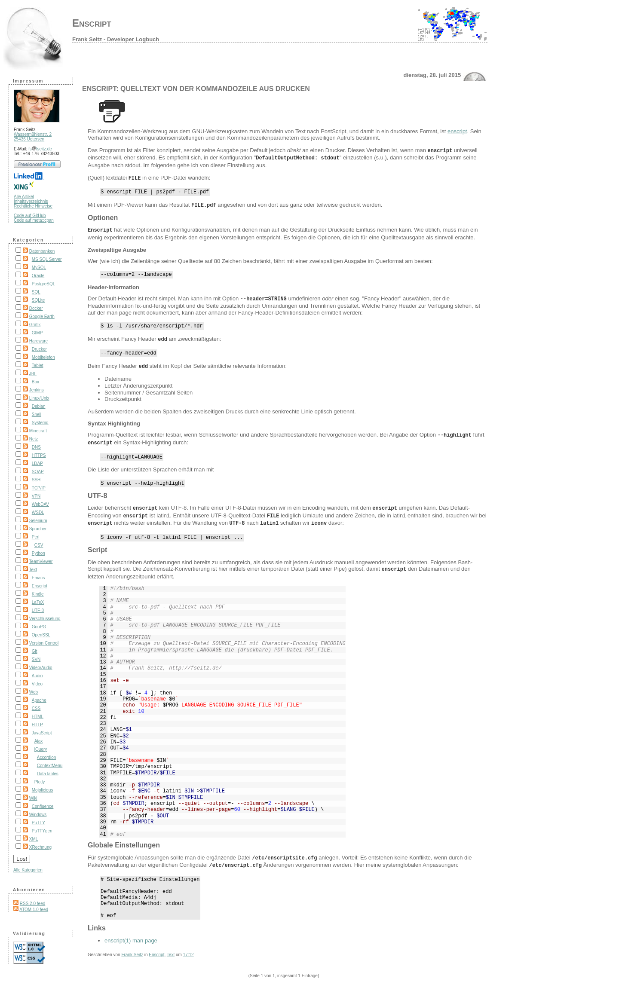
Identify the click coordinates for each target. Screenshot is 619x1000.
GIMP (37, 332)
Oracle (38, 275)
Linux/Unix (39, 398)
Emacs (38, 577)
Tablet (37, 365)
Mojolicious (42, 790)
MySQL (39, 267)
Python (38, 553)
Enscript (91, 23)
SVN (36, 659)
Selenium (38, 520)
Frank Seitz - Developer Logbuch (115, 39)
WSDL (38, 512)
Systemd (40, 422)
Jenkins (36, 390)
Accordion (46, 757)
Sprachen (38, 528)
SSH (36, 479)
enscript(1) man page (130, 945)
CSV (38, 545)
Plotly (39, 782)
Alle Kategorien (28, 870)
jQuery (40, 749)
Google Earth (42, 316)
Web (33, 692)
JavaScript (42, 733)
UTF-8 (38, 610)
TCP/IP (39, 488)
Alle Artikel (24, 196)
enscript (457, 131)
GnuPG (39, 626)
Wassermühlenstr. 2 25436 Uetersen (33, 136)
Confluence (43, 806)
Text (33, 569)
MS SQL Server (47, 259)
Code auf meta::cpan (34, 220)
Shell (36, 414)
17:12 (188, 959)
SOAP (38, 471)
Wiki (33, 798)
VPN (36, 496)
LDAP (37, 463)
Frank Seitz (132, 959)
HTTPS (39, 455)
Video (37, 684)
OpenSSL (41, 635)
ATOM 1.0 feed (33, 909)
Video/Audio (40, 667)
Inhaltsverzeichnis (31, 201)
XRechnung (40, 847)
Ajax (38, 741)
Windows (38, 814)
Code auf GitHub (30, 215)
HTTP (37, 724)
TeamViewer (41, 561)
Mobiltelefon (43, 357)
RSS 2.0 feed (32, 903)
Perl (36, 537)
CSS (36, 708)
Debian (39, 406)
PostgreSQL (43, 283)
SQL (36, 292)
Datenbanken (42, 251)
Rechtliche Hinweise (33, 206)
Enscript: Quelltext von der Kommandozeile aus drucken (196, 88)
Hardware (38, 341)
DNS (36, 447)
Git (34, 651)
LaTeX (38, 602)
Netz (33, 439)
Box (35, 381)
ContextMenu (49, 765)
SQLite (38, 300)
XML (33, 839)
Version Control (43, 643)
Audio (37, 675)
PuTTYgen (42, 831)
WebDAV (40, 504)
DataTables (47, 773)
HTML (37, 716)
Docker (36, 308)
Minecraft (38, 430)
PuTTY (38, 822)
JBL (33, 373)
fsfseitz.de (40, 149)
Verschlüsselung (45, 618)
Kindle (38, 594)
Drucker (39, 349)
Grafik (35, 324)
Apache (39, 700)
